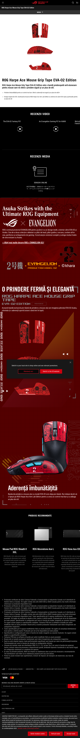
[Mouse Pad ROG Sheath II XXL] (14, 538)
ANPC (3, 713)
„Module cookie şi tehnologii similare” (28, 728)
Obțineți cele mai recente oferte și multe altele (18, 683)
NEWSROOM (5, 704)
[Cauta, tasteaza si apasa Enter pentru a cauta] (73, 2)
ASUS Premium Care (8, 708)
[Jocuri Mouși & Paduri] (15, 669)
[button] (3, 2)
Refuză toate (55, 734)
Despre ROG (5, 696)
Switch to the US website (51, 371)
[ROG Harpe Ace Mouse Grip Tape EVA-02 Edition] (52, 669)
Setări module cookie (38, 734)
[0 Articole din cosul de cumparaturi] (77, 2)
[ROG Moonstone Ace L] (43, 538)
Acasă (4, 692)
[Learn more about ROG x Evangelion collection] (24, 242)
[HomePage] (3, 669)
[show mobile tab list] (40, 12)
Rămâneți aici (28, 371)
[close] (70, 362)
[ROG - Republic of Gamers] (40, 2)
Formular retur (7, 700)
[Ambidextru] (30, 669)
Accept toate (71, 734)
